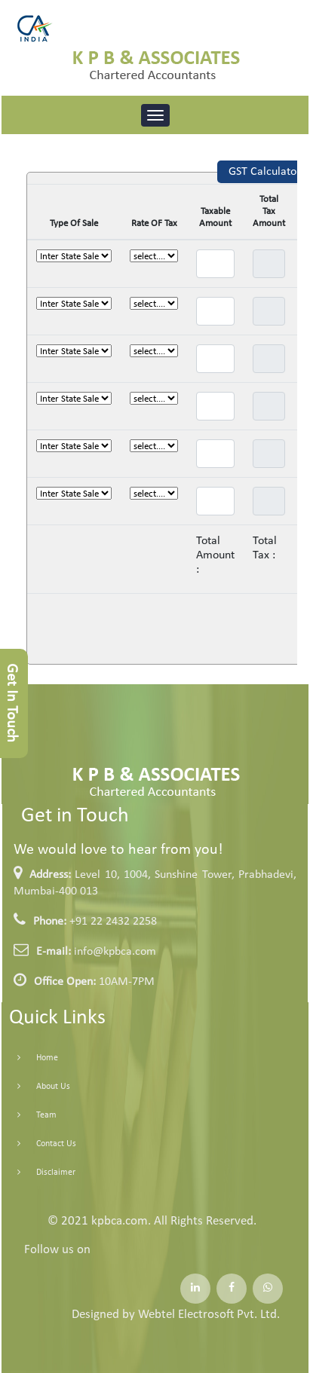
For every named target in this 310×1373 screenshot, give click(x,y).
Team (33, 1115)
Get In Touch (11, 703)
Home (34, 1058)
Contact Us (43, 1143)
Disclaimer (42, 1172)
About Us (40, 1086)
